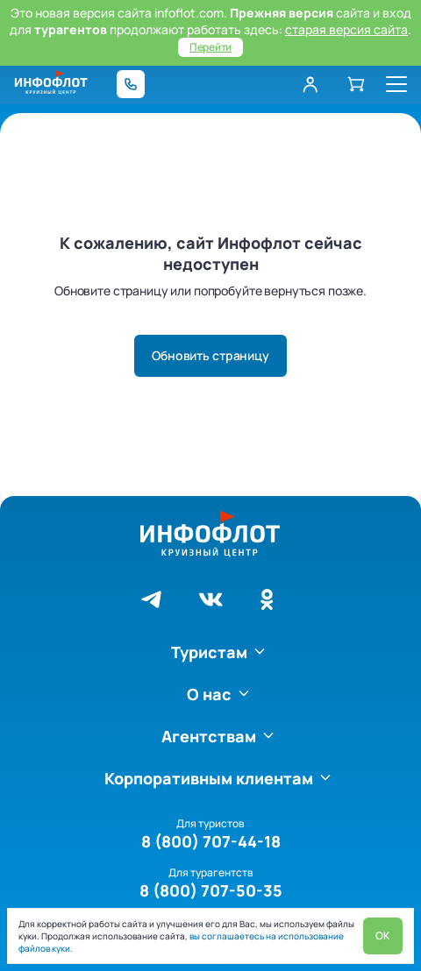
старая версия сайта (346, 29)
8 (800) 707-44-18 (211, 841)
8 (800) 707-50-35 (210, 890)
